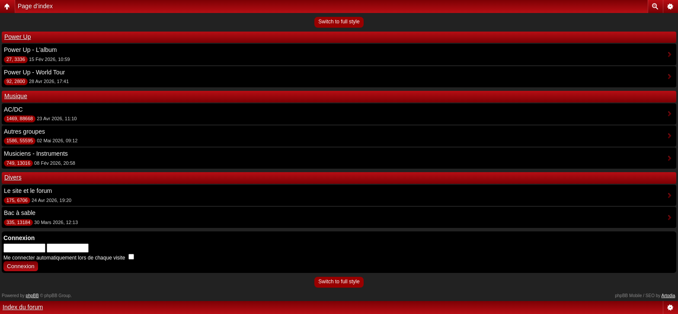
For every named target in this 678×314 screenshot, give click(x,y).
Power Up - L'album (30, 49)
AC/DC (13, 109)
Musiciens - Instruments (36, 153)
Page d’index (35, 6)
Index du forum (23, 307)
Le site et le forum (28, 190)
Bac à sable (19, 212)
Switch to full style (338, 22)
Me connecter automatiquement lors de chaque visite (68, 258)
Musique (15, 96)
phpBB (32, 295)
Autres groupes (24, 131)
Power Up (17, 36)
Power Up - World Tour (34, 72)
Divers (13, 177)
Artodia (668, 295)
